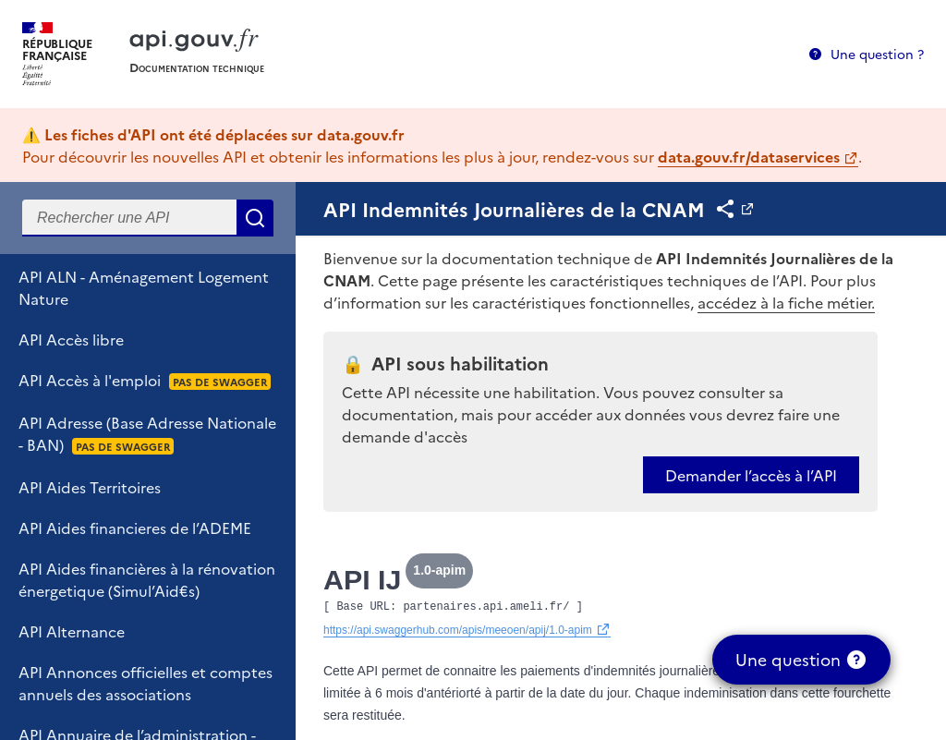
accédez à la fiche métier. (786, 302)
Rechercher (254, 218)
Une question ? (877, 53)
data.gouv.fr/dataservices (749, 156)
